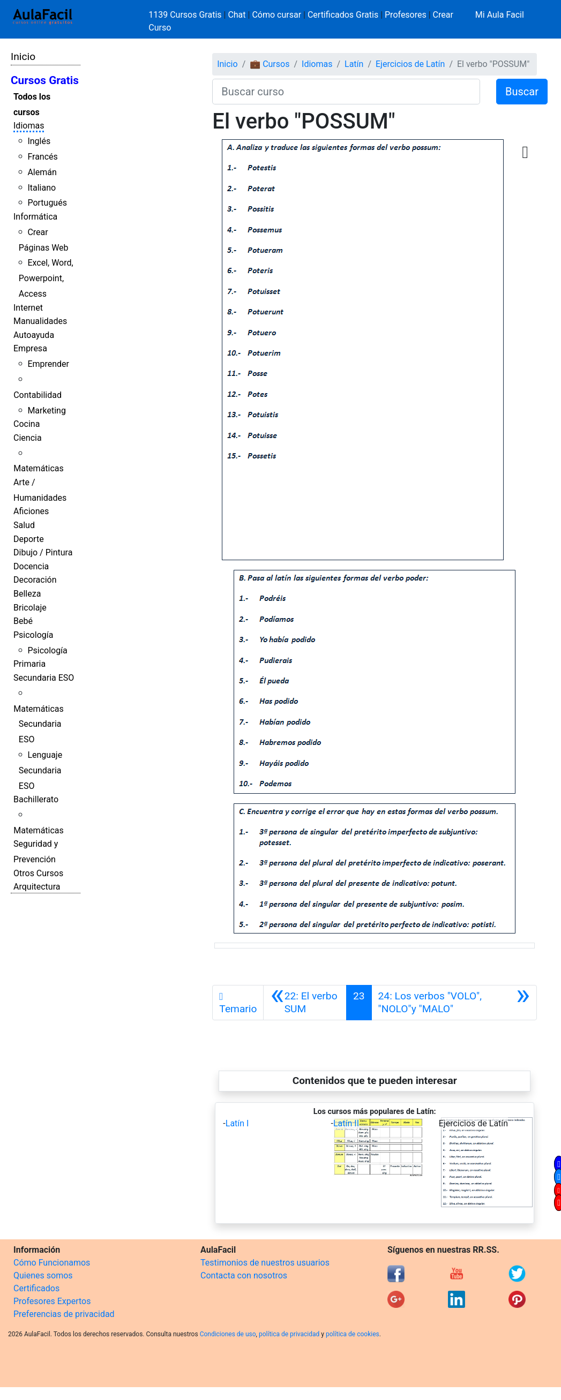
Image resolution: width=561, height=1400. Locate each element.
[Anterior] (305, 1002)
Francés (42, 157)
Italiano (41, 188)
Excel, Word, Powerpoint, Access (46, 278)
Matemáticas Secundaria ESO (38, 724)
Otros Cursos (38, 873)
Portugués (47, 203)
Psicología (33, 635)
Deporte (28, 539)
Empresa (30, 348)
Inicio (23, 56)
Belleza (27, 594)
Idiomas (28, 126)
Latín (354, 64)
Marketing (46, 410)
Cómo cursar (276, 15)
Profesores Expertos (52, 1301)
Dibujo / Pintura (42, 552)
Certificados (36, 1288)
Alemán (41, 172)
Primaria (29, 664)
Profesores (406, 15)
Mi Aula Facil (499, 15)
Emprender (48, 364)
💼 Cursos (269, 64)
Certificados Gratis (343, 15)
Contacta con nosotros (243, 1275)
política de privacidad (289, 1334)
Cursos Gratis (45, 80)
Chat (236, 15)
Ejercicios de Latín (410, 64)
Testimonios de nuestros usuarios (265, 1263)
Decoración (35, 580)
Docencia (31, 566)
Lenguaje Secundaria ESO (40, 770)
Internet (28, 308)
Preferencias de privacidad (64, 1314)
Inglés (38, 141)
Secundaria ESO (43, 678)
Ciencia (27, 438)
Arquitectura (36, 887)
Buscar (521, 91)
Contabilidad (37, 395)
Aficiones (31, 511)
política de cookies (352, 1334)
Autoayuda (33, 335)
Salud (24, 525)
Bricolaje (30, 608)
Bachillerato (35, 799)
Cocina (26, 424)
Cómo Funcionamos (51, 1263)
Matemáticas (38, 468)
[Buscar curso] (346, 91)
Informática (35, 217)
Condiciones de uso (228, 1334)
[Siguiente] (454, 1002)
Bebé (23, 621)
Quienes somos (43, 1275)
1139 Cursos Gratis (185, 15)
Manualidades (40, 321)
